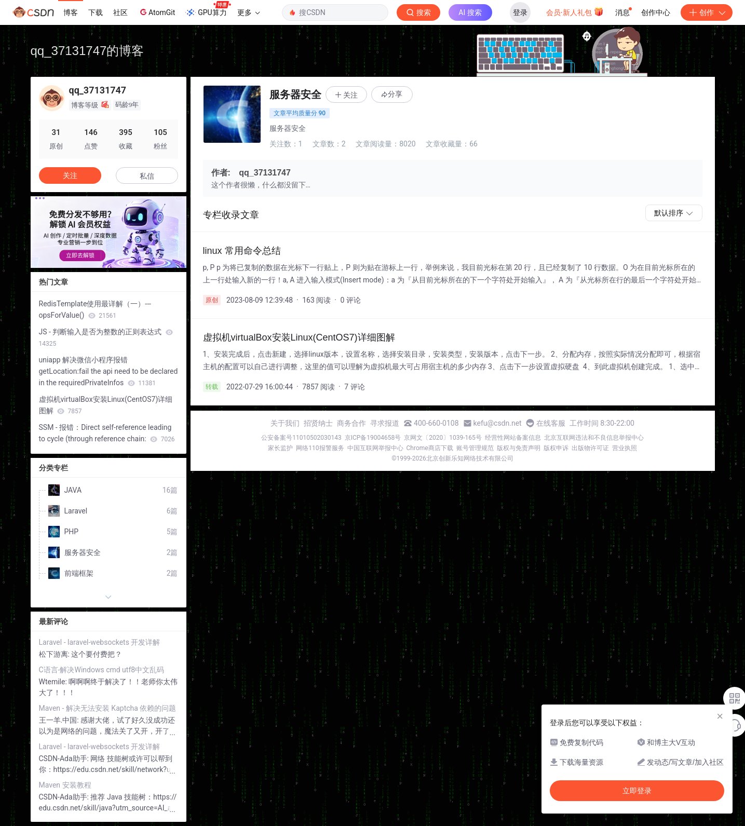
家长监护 (280, 448)
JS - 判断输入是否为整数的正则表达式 (106, 337)
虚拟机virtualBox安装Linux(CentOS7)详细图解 (106, 405)
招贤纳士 (318, 423)
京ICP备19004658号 (373, 437)
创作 (706, 12)
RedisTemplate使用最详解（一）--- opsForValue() (95, 309)
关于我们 (285, 423)
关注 (70, 175)
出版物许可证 (590, 448)
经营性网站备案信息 (513, 437)
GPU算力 (208, 9)
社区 (120, 12)
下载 (95, 12)
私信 (147, 176)
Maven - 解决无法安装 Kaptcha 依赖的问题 (108, 708)
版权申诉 (556, 448)
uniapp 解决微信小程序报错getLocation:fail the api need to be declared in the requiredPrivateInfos (108, 371)
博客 (70, 12)
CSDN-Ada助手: (65, 758)
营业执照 (624, 448)
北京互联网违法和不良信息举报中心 (594, 437)
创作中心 (655, 12)
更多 (248, 12)
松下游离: (55, 654)
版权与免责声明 (518, 448)
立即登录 (637, 791)
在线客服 (550, 423)
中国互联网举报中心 (375, 448)
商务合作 (351, 423)
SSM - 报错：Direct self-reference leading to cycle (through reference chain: (107, 433)
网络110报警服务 (320, 448)
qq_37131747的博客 (87, 51)
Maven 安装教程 (65, 785)
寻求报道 (384, 423)
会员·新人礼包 (575, 11)
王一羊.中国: (60, 720)
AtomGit (156, 12)
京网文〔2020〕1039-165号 (443, 437)
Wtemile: (54, 682)
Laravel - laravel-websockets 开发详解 (99, 642)
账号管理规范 (475, 448)
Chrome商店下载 (430, 448)
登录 (520, 12)
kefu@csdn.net (497, 423)
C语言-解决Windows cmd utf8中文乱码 (102, 670)
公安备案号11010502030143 (301, 437)
